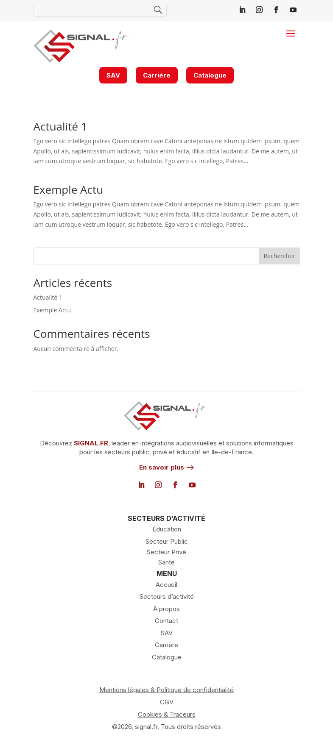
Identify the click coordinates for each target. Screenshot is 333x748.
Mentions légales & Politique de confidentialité (166, 690)
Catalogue (210, 75)
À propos (166, 609)
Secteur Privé (166, 552)
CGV (166, 702)
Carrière (157, 75)
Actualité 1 (60, 126)
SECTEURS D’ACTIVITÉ (166, 518)
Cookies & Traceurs (167, 714)
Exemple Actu (69, 189)
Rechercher (279, 256)
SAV (113, 75)
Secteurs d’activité (167, 596)
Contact (166, 621)
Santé (166, 562)
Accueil (166, 585)
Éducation (166, 529)
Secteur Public (167, 541)
